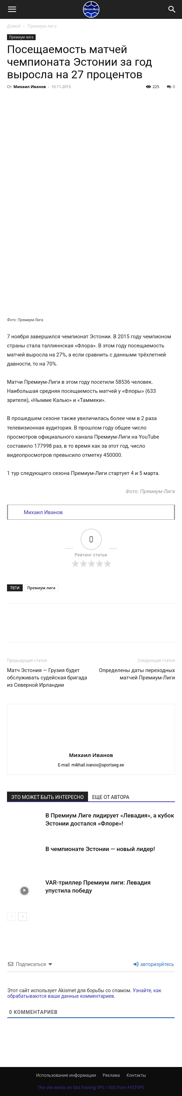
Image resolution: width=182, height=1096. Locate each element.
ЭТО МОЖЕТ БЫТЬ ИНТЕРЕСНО (47, 797)
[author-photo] (91, 745)
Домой (14, 26)
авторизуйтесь (153, 964)
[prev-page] (11, 916)
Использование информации (66, 1075)
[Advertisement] (91, 144)
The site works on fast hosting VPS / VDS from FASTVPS (91, 1087)
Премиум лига (42, 26)
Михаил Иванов (30, 86)
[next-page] (22, 916)
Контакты (136, 1075)
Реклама (111, 1075)
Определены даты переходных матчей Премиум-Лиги (137, 674)
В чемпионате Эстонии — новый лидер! (100, 848)
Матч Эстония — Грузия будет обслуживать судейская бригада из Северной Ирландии (47, 677)
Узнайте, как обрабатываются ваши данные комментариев (84, 993)
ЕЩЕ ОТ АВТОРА (110, 797)
